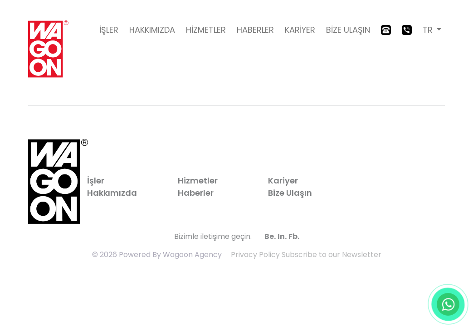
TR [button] (429, 29)
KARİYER (300, 29)
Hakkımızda (112, 192)
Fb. (293, 236)
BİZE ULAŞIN (348, 29)
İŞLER (108, 29)
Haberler (196, 192)
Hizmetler (198, 180)
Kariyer (283, 180)
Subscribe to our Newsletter (331, 254)
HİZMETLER (206, 29)
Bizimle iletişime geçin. (213, 236)
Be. (270, 236)
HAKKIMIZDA (152, 29)
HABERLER (255, 29)
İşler (95, 180)
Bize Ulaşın (290, 192)
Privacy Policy (255, 254)
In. (282, 236)
